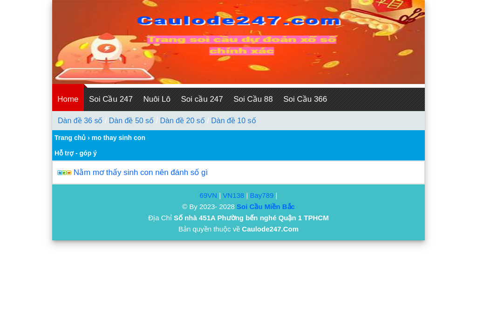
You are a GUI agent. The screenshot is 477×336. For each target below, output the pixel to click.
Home (67, 99)
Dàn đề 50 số (131, 121)
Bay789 (261, 195)
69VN (209, 195)
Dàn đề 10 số (233, 121)
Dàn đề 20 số (182, 121)
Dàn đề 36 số (80, 121)
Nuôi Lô (156, 99)
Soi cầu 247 (202, 99)
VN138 (233, 195)
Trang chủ (70, 137)
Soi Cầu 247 (111, 99)
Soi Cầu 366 (305, 99)
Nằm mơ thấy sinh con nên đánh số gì (141, 172)
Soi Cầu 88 (253, 99)
